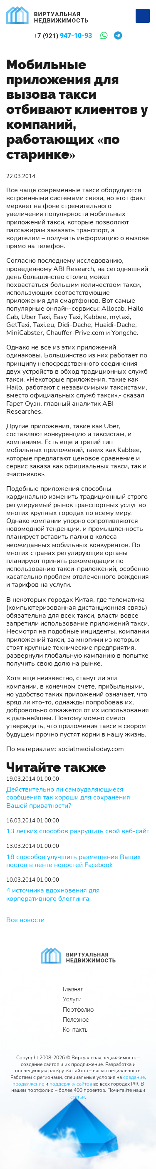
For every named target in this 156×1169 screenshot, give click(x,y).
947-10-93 (63, 36)
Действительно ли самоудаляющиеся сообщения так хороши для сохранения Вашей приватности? (68, 798)
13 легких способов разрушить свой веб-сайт (77, 831)
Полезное (76, 1019)
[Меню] (143, 16)
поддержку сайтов (71, 1084)
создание (134, 1077)
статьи (77, 1097)
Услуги (72, 999)
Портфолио (78, 1009)
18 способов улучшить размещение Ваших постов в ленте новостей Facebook (73, 861)
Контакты (76, 1029)
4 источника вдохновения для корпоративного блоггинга (53, 895)
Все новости (25, 920)
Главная (73, 989)
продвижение (28, 1084)
